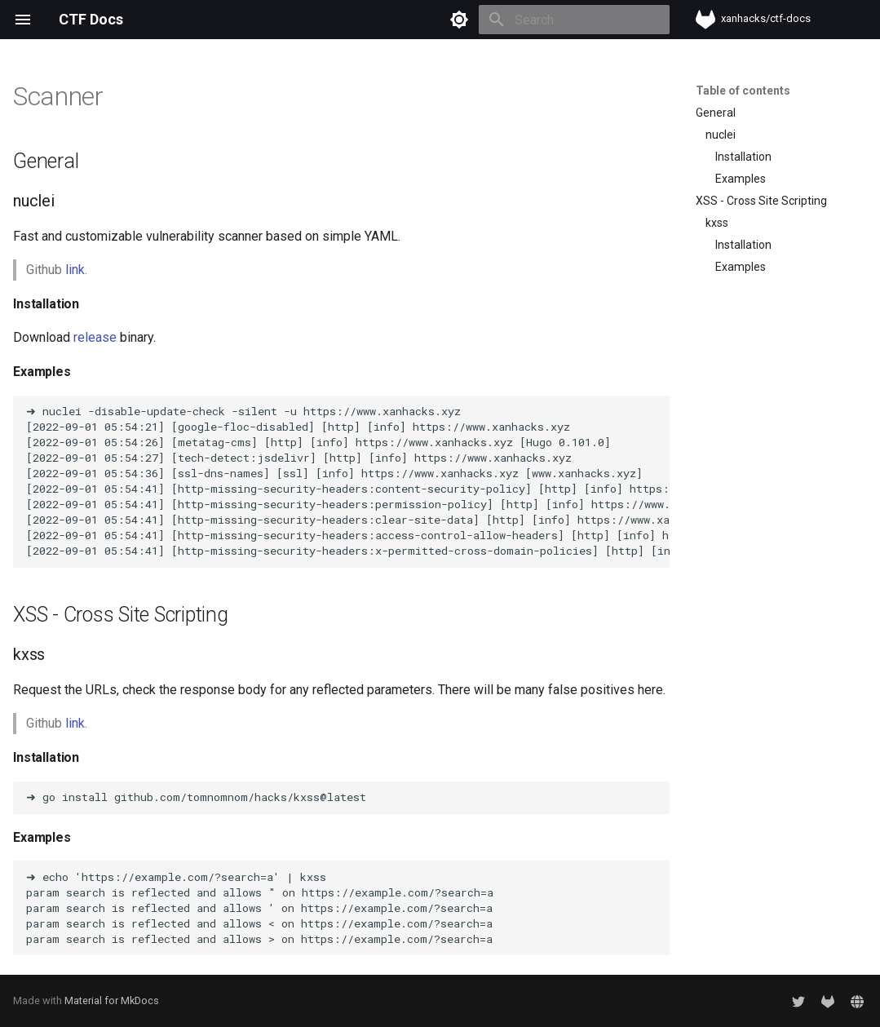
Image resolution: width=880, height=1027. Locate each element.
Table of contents (743, 90)
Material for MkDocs (111, 1000)
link (75, 269)
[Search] (574, 19)
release (95, 337)
